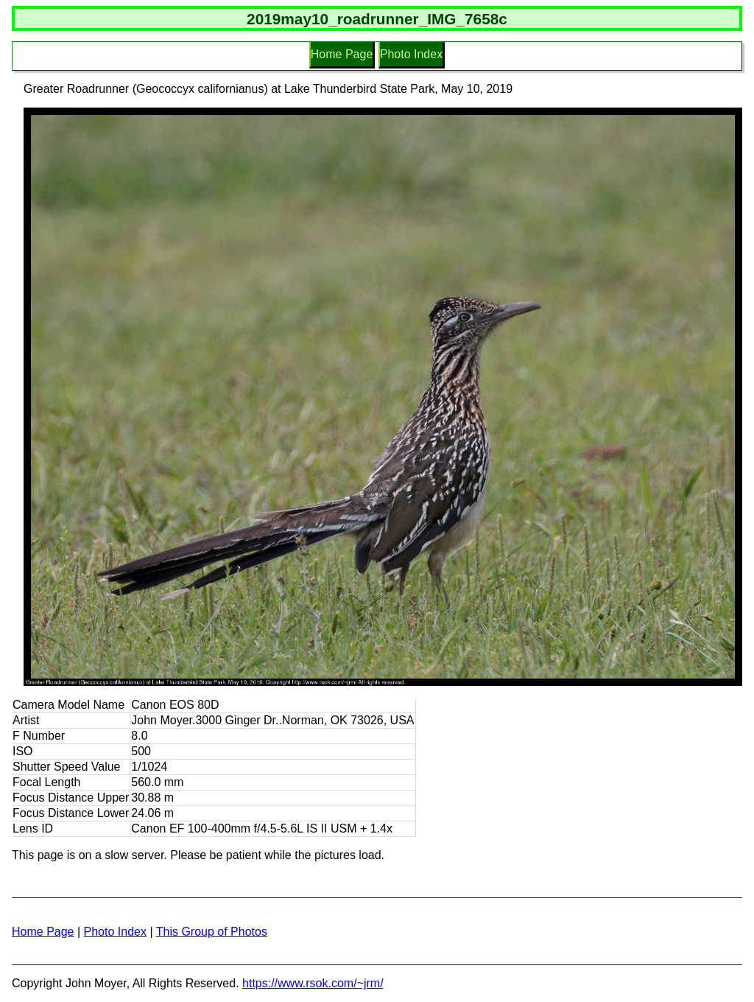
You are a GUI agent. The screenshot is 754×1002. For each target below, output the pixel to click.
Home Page (342, 54)
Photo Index (411, 54)
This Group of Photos (211, 931)
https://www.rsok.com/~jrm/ (313, 983)
